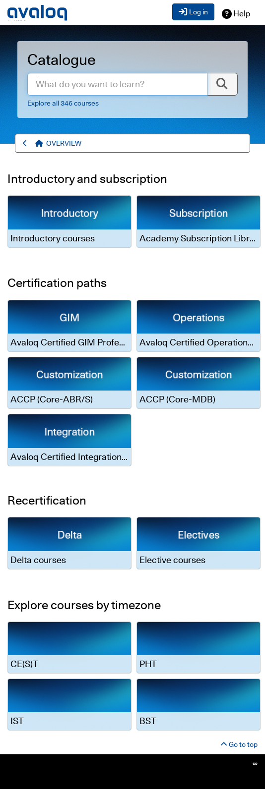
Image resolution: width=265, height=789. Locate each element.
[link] (69, 221)
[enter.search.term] (117, 84)
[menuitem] (63, 143)
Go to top (239, 744)
